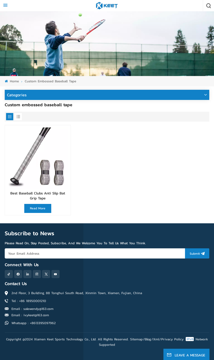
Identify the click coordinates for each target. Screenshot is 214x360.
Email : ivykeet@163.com (30, 315)
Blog (148, 339)
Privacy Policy (172, 339)
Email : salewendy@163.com (32, 308)
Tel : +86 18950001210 (28, 300)
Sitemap (136, 339)
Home (12, 81)
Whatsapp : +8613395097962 (33, 322)
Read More (37, 208)
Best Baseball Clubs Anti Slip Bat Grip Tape (37, 196)
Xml (156, 339)
